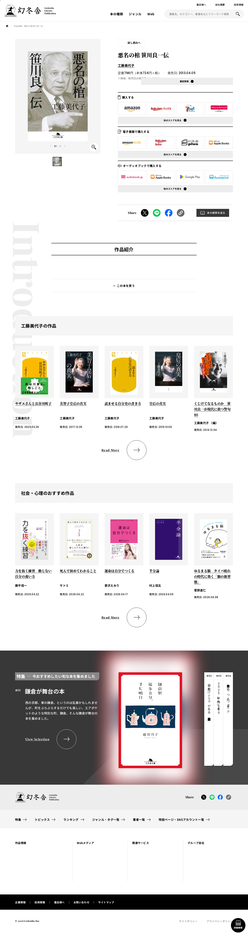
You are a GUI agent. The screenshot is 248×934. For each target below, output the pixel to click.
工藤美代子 (126, 65)
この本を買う (126, 285)
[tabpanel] (98, 719)
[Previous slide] (51, 146)
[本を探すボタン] (237, 14)
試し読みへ (134, 42)
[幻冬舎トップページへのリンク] (30, 14)
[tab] (209, 719)
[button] (57, 161)
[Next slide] (65, 146)
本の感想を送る (216, 212)
